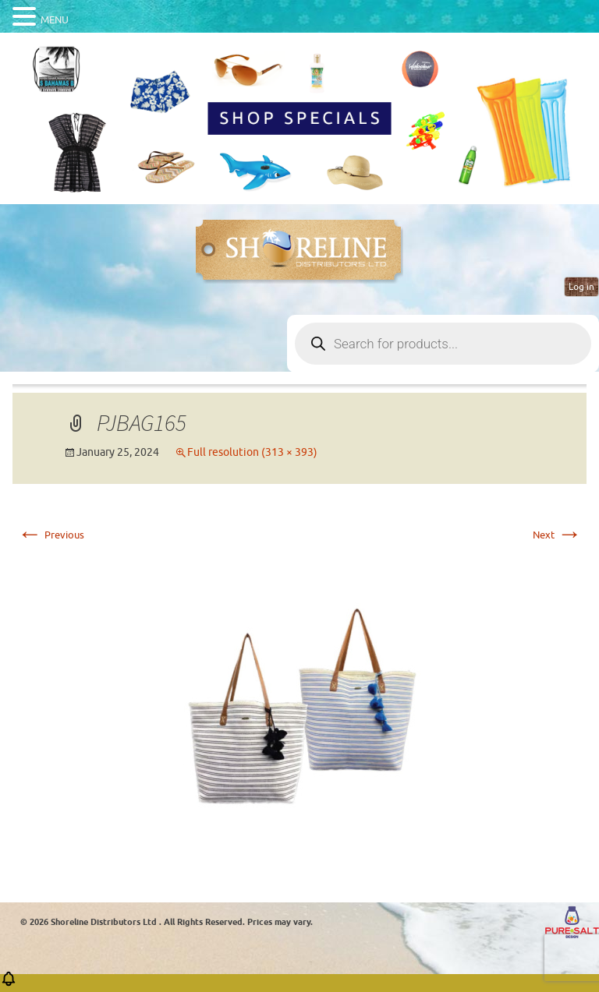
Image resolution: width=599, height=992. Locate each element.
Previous (50, 535)
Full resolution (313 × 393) (252, 452)
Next (557, 535)
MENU (55, 19)
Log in (581, 287)
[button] (8, 983)
